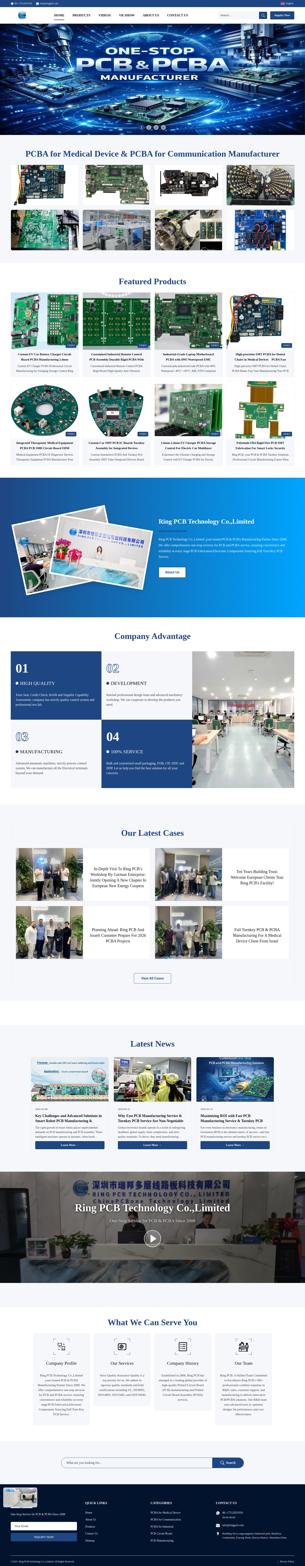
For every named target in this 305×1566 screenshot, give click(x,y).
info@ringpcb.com (49, 3)
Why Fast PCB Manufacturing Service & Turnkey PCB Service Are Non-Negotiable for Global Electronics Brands (150, 1121)
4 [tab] (163, 127)
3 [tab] (156, 127)
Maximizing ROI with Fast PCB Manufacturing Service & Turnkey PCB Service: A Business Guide (231, 1121)
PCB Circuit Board (161, 1533)
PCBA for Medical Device (166, 1512)
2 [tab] (149, 127)
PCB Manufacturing (162, 1540)
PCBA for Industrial (162, 1526)
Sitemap (90, 1540)
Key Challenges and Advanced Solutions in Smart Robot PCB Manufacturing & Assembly (68, 1121)
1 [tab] (141, 127)
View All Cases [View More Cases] (152, 978)
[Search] (238, 15)
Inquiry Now (282, 15)
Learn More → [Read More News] (70, 1145)
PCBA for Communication (166, 1519)
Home (59, 15)
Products (81, 15)
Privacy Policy (287, 1561)
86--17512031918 (232, 1512)
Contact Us (177, 15)
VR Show (126, 15)
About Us (151, 15)
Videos (104, 15)
